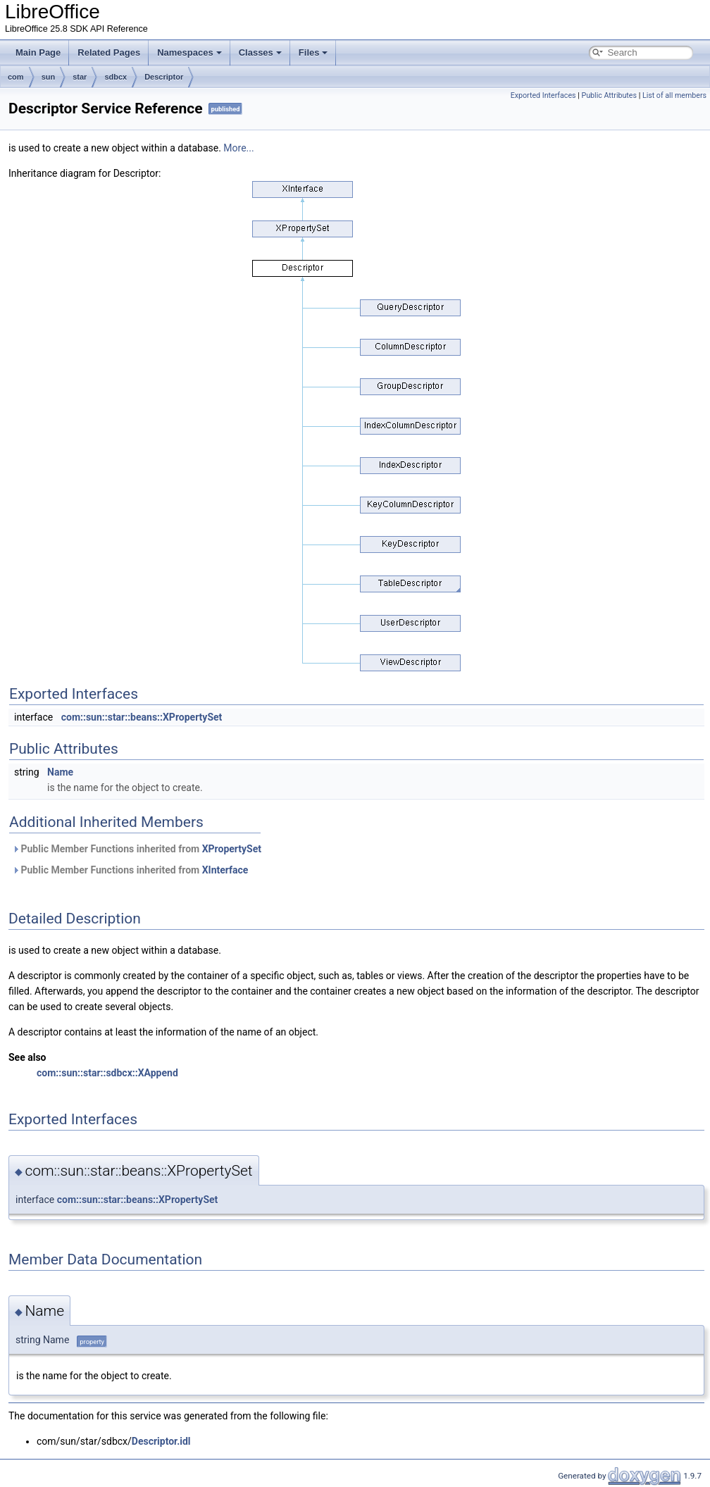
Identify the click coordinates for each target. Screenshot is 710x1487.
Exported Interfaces (543, 95)
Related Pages (108, 52)
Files (313, 52)
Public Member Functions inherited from (136, 848)
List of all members (674, 95)
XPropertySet (231, 848)
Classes (260, 52)
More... (238, 148)
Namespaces (189, 52)
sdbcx (115, 77)
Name (60, 772)
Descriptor (163, 77)
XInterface (225, 870)
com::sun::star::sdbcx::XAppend (107, 1072)
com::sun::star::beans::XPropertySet (142, 717)
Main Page (38, 52)
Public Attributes (609, 95)
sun (49, 77)
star (80, 77)
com (16, 77)
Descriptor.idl (161, 1441)
